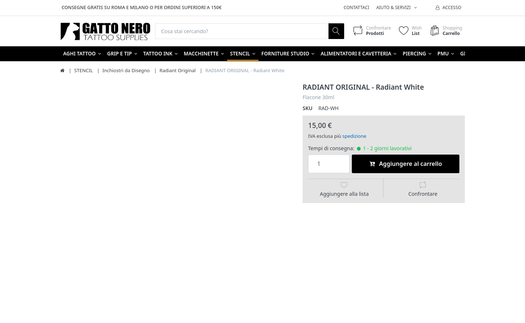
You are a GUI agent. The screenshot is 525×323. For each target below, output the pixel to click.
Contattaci (356, 7)
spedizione (354, 136)
